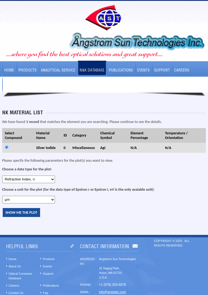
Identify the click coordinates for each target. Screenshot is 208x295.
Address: (87, 259)
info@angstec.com (112, 292)
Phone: (85, 284)
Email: (85, 292)
